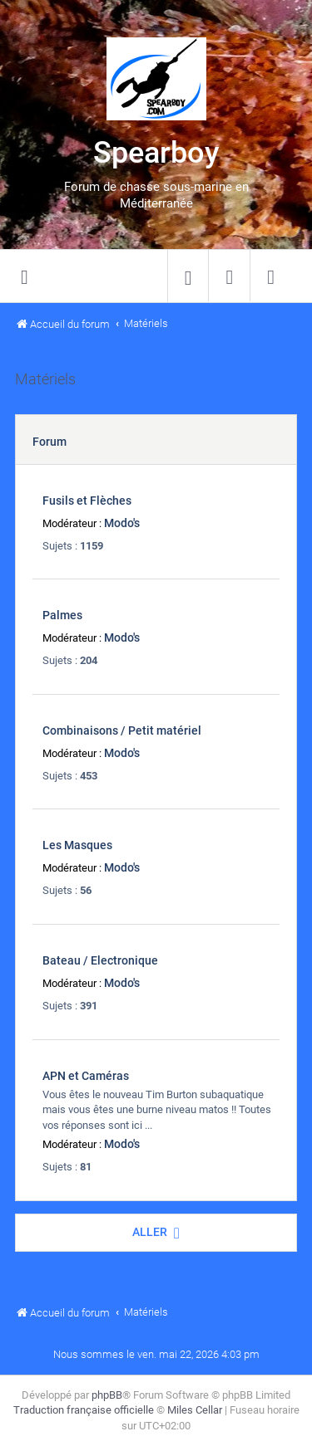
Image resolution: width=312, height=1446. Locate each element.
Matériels (45, 379)
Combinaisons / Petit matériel (121, 730)
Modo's (122, 523)
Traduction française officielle (83, 1410)
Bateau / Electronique (100, 960)
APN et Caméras (85, 1075)
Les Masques (77, 845)
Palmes (62, 615)
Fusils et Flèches (86, 500)
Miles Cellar (194, 1410)
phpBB (107, 1395)
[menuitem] (188, 276)
